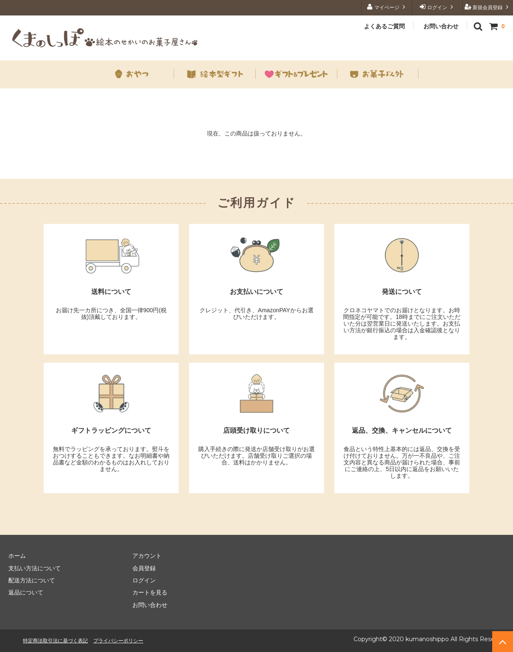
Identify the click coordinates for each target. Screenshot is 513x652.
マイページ (387, 6)
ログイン (437, 6)
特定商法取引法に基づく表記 (55, 640)
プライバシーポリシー (118, 640)
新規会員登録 (488, 6)
